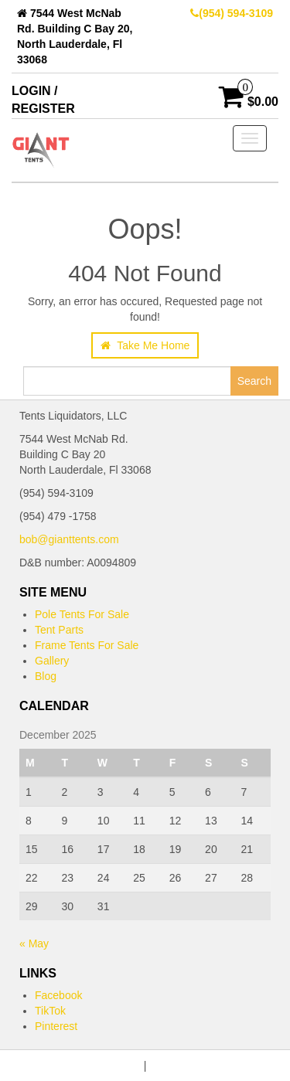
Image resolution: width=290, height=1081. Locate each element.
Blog (45, 676)
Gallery (52, 660)
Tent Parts (59, 630)
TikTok (50, 1011)
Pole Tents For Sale (82, 614)
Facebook (58, 995)
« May (34, 943)
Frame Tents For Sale (86, 645)
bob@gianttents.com (69, 539)
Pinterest (56, 1026)
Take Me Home (145, 345)
